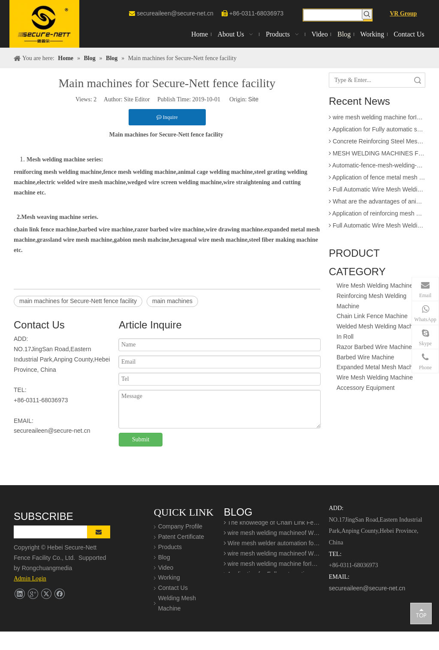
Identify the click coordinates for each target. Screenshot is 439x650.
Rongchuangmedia (49, 568)
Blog (164, 557)
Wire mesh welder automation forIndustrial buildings (272, 545)
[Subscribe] (98, 531)
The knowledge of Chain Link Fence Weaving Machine (272, 525)
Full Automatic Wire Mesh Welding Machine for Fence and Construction (377, 191)
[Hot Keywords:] (367, 14)
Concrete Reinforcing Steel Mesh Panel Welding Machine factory (377, 143)
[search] (57, 531)
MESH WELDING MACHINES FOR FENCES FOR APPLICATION (377, 155)
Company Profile (180, 526)
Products (170, 547)
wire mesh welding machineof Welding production (272, 556)
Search (417, 80)
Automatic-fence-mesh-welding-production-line (377, 167)
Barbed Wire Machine (365, 357)
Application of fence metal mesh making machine (377, 179)
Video (166, 567)
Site (253, 99)
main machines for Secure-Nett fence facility (78, 301)
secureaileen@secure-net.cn (175, 13)
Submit (140, 439)
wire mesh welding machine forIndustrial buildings (377, 119)
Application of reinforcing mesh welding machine (377, 215)
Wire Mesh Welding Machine (375, 285)
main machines (172, 301)
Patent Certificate (181, 536)
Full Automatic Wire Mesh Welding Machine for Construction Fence (377, 227)
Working (169, 577)
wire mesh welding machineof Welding (272, 535)
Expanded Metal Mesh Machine (379, 367)
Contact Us (173, 587)
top (421, 613)
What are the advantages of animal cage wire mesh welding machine (377, 203)
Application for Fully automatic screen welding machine (377, 131)
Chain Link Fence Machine (372, 316)
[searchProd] (333, 15)
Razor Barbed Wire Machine (374, 346)
